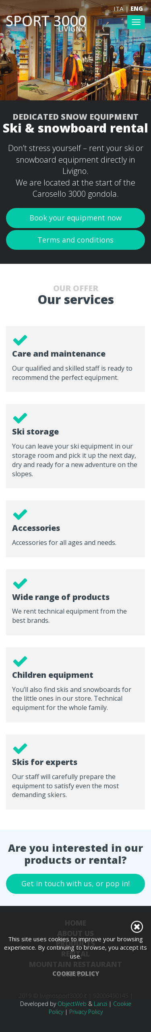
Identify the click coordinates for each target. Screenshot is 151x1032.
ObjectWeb (72, 1004)
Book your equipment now (75, 217)
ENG (136, 8)
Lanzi (100, 1004)
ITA (118, 8)
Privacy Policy (86, 1012)
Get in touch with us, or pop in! (75, 883)
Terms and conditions (75, 240)
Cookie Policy (75, 973)
